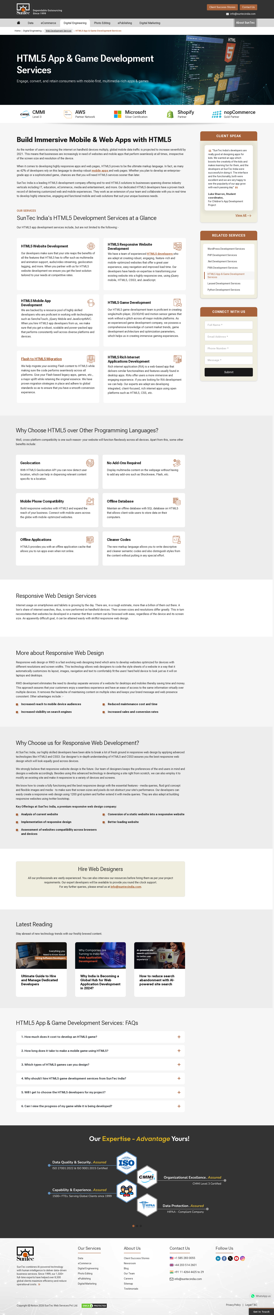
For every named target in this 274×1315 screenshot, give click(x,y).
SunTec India (39, 9)
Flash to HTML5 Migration (41, 359)
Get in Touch (261, 1311)
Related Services (229, 235)
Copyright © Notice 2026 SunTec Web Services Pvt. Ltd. (47, 1305)
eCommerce (48, 23)
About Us (132, 1248)
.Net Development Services (222, 261)
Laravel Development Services (224, 283)
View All (243, 215)
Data (30, 23)
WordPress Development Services (226, 248)
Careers (128, 1278)
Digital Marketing (149, 23)
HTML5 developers (160, 253)
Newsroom (130, 1263)
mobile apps (100, 170)
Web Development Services (58, 31)
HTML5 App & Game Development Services (226, 276)
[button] (98, 1036)
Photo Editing (102, 23)
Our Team (129, 1273)
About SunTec (245, 22)
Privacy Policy (233, 1304)
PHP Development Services (222, 255)
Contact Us (248, 7)
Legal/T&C (251, 1304)
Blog (126, 1268)
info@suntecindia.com (240, 13)
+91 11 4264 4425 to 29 (187, 1272)
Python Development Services (224, 289)
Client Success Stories (222, 7)
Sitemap (128, 1283)
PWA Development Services (223, 267)
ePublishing (125, 23)
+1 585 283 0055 (182, 1258)
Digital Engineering (75, 23)
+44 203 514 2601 (183, 1265)
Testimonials (131, 1288)
